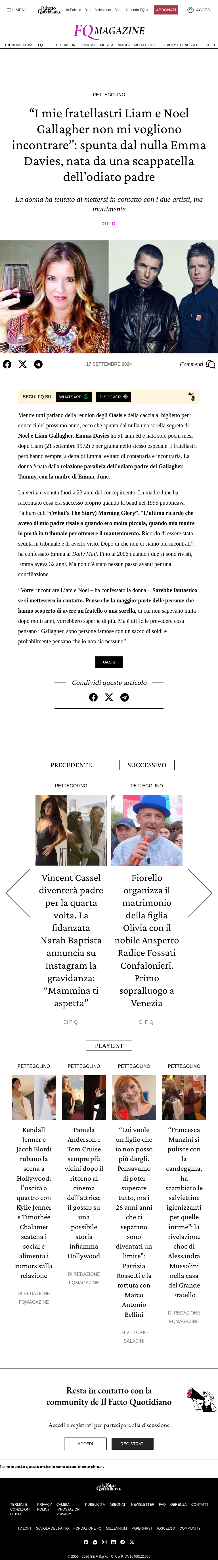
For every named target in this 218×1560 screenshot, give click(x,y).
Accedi (85, 1442)
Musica (107, 45)
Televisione (66, 45)
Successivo (146, 765)
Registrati (133, 1442)
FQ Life (44, 45)
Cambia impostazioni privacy (68, 1507)
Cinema (89, 45)
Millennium (103, 10)
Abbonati (166, 10)
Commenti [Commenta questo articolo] (197, 364)
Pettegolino (109, 94)
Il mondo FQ (137, 10)
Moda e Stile (146, 45)
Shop (118, 10)
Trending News (19, 45)
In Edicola (73, 10)
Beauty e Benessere (181, 45)
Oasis (109, 662)
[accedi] (199, 10)
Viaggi (123, 45)
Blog (88, 10)
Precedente (71, 765)
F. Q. (112, 223)
